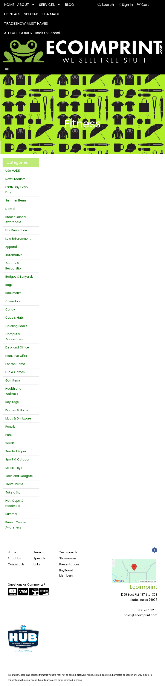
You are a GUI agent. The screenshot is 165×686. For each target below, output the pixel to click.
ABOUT (23, 4)
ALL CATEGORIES (18, 32)
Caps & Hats (14, 318)
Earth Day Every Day (16, 189)
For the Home (15, 364)
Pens (8, 435)
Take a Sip (12, 493)
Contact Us (16, 564)
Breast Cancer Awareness (15, 219)
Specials (40, 558)
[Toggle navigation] (6, 70)
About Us (14, 558)
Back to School (47, 32)
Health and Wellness (13, 391)
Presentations (69, 564)
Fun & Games (15, 372)
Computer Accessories (14, 336)
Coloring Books (16, 326)
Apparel (11, 247)
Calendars (12, 301)
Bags (8, 285)
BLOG (69, 4)
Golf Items (13, 381)
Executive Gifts (16, 356)
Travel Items (14, 484)
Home (12, 552)
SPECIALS (31, 14)
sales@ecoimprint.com (140, 615)
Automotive (13, 255)
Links (37, 564)
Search (106, 4)
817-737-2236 (147, 610)
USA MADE (51, 14)
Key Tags (12, 402)
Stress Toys (13, 468)
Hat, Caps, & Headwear (14, 503)
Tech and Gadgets (19, 476)
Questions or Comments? (26, 585)
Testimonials (68, 552)
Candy (10, 309)
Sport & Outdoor (17, 459)
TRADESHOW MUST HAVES (26, 23)
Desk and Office (17, 347)
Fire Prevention (16, 230)
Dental (10, 209)
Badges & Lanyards (19, 277)
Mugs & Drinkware (18, 418)
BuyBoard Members (66, 573)
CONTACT (12, 14)
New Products (15, 179)
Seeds (9, 443)
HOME (9, 4)
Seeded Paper (15, 451)
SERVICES (47, 4)
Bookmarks (13, 293)
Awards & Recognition (14, 266)
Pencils (10, 427)
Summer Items (15, 200)
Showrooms (67, 558)
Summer (11, 514)
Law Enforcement (18, 239)
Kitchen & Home (17, 410)
